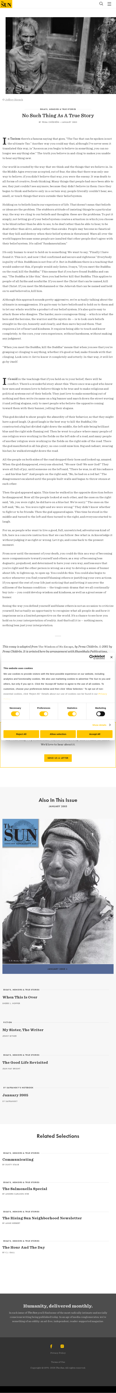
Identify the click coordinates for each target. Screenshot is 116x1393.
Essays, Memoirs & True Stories (58, 109)
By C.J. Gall (8, 1252)
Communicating (18, 1159)
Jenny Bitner (9, 1036)
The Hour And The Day (23, 1247)
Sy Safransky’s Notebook (18, 1087)
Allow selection (58, 734)
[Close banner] (111, 657)
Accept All (94, 734)
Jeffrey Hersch (14, 99)
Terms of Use (58, 1362)
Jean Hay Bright (11, 1068)
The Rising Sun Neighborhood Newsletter (42, 1218)
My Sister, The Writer (23, 1030)
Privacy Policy (58, 1353)
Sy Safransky (10, 1101)
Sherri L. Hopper (11, 1003)
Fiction (7, 1022)
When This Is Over (19, 997)
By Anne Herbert (11, 1223)
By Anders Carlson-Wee (15, 1194)
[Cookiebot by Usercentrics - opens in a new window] (91, 657)
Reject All (21, 734)
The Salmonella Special (24, 1189)
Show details (99, 725)
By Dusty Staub (10, 1164)
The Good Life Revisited (25, 1062)
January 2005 (69, 122)
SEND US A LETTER (58, 758)
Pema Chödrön (50, 122)
